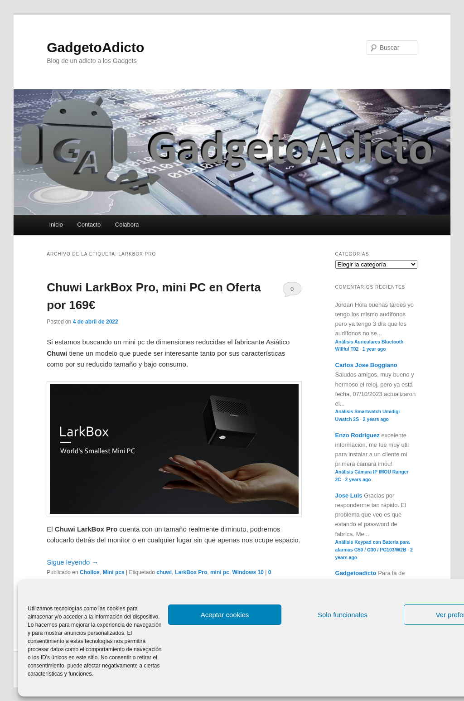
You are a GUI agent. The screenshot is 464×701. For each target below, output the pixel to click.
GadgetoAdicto (95, 47)
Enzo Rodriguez (357, 435)
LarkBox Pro (191, 572)
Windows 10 (248, 572)
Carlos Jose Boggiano (366, 365)
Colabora (127, 224)
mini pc (219, 572)
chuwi (164, 572)
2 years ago (376, 419)
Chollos (90, 572)
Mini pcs (114, 572)
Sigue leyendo (72, 562)
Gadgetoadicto (356, 573)
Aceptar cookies (225, 615)
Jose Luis (348, 495)
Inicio (56, 224)
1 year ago (374, 349)
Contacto (89, 224)
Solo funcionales (342, 615)
